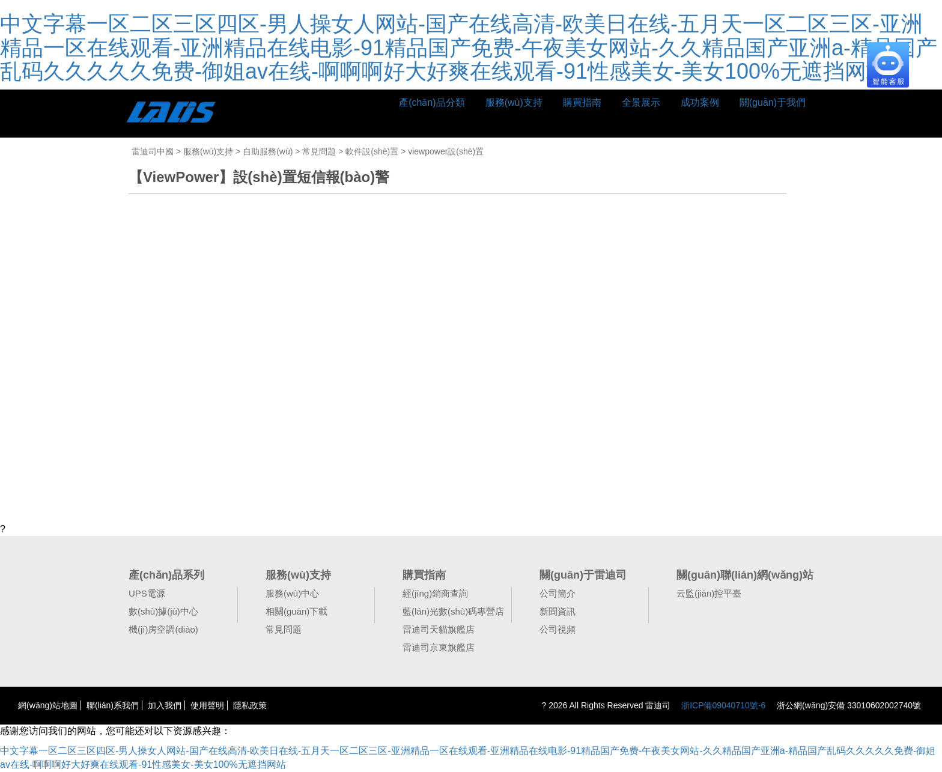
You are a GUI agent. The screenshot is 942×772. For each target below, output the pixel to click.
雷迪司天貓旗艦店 (439, 629)
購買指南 (582, 102)
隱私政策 (250, 705)
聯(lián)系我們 (113, 705)
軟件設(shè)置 (371, 151)
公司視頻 (557, 629)
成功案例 (700, 102)
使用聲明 (207, 705)
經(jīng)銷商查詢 (435, 593)
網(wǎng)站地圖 (47, 705)
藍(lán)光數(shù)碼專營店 (453, 611)
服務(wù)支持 (513, 102)
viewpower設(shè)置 (446, 151)
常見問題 (319, 151)
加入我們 (164, 705)
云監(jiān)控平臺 (708, 593)
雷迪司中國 (153, 151)
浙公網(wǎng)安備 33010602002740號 (847, 705)
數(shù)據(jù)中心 (163, 611)
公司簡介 (557, 593)
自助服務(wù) (268, 151)
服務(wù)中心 (292, 593)
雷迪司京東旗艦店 (439, 647)
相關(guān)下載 (296, 611)
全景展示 (641, 102)
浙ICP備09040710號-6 (723, 705)
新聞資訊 (557, 611)
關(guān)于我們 (773, 102)
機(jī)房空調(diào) (163, 629)
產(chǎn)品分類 (431, 102)
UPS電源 (147, 593)
